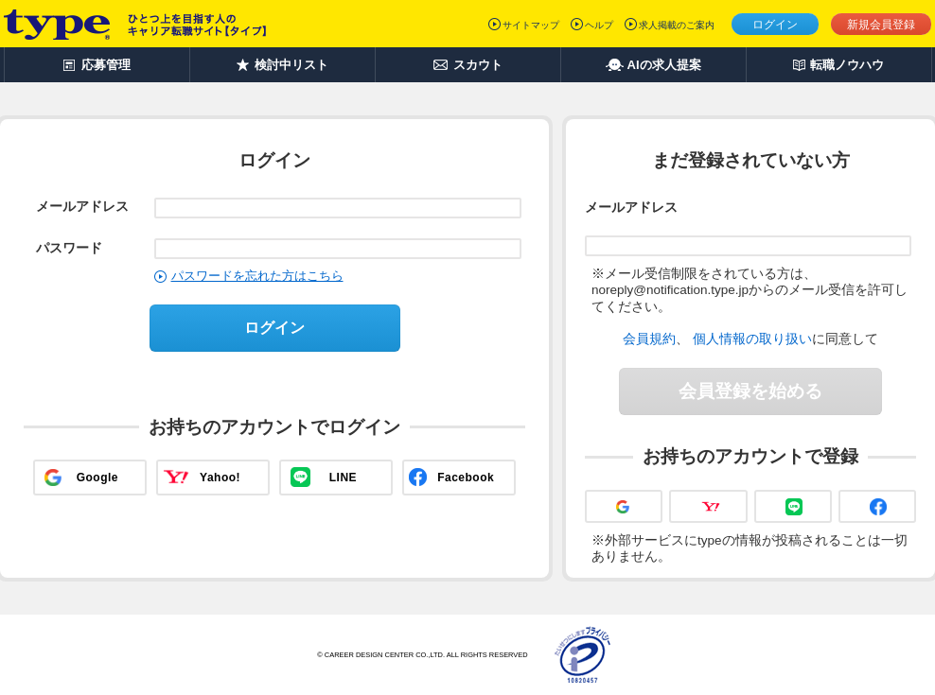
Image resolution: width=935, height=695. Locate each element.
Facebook (465, 477)
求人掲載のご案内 (676, 25)
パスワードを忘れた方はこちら (257, 276)
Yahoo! (220, 477)
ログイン (775, 24)
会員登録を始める (750, 391)
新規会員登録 (881, 24)
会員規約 (649, 338)
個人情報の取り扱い (752, 338)
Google (97, 477)
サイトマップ (531, 25)
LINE (343, 477)
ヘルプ (599, 25)
